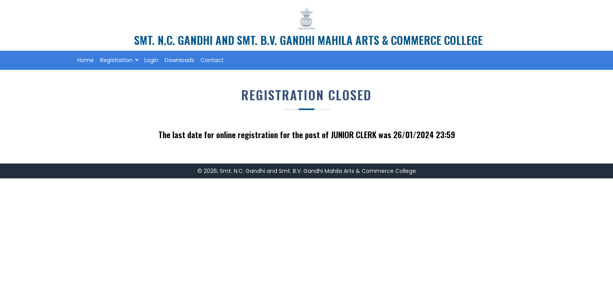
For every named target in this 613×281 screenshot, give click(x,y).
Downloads (179, 60)
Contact (212, 60)
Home (85, 60)
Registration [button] (117, 60)
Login (151, 60)
